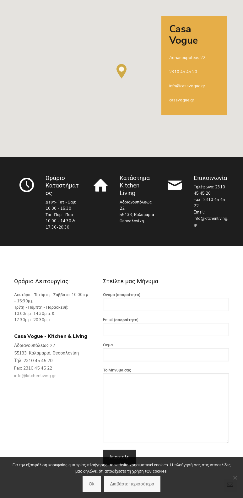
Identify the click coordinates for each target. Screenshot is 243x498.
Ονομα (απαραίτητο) (166, 301)
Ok (91, 483)
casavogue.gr (181, 100)
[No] (235, 477)
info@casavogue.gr (187, 86)
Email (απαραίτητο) (166, 326)
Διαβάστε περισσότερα (132, 483)
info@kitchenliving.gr (35, 376)
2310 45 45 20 (183, 72)
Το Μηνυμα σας (166, 405)
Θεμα (166, 351)
